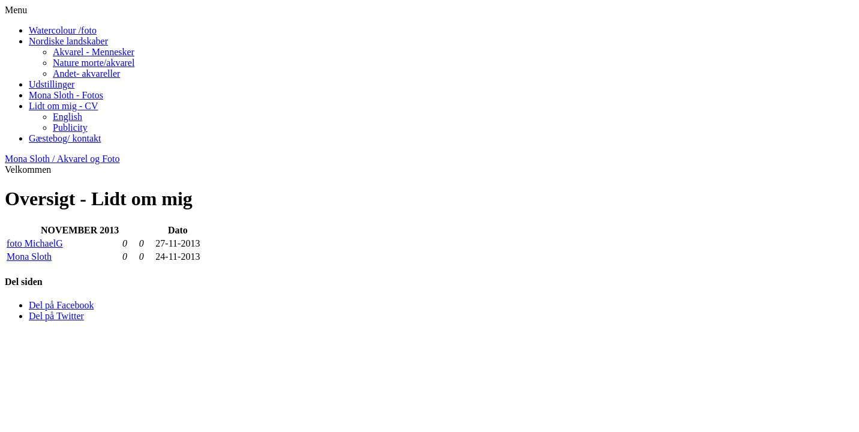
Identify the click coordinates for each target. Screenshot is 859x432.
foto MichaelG (35, 243)
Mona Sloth (29, 256)
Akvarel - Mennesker (93, 52)
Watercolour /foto (63, 30)
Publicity (70, 127)
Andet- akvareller (86, 73)
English (67, 117)
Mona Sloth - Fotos (66, 95)
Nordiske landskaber (68, 41)
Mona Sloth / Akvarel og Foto (62, 159)
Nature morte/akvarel (93, 63)
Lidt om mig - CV (63, 106)
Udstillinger (51, 84)
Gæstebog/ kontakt (65, 138)
